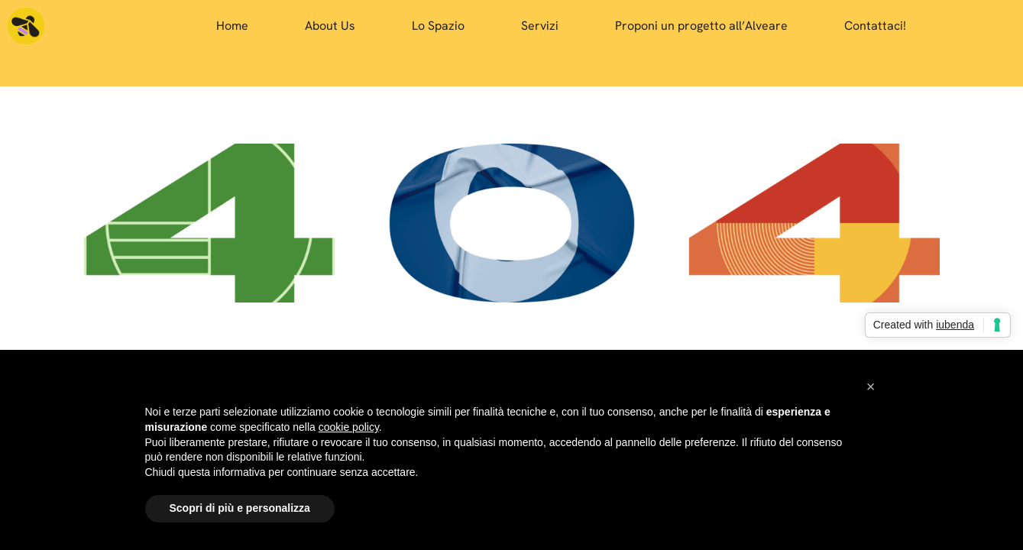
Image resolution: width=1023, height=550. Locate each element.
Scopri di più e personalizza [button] (240, 508)
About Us (330, 26)
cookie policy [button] (349, 427)
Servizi (539, 26)
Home (232, 26)
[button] (871, 386)
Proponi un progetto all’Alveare (701, 26)
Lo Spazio (438, 26)
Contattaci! (875, 26)
